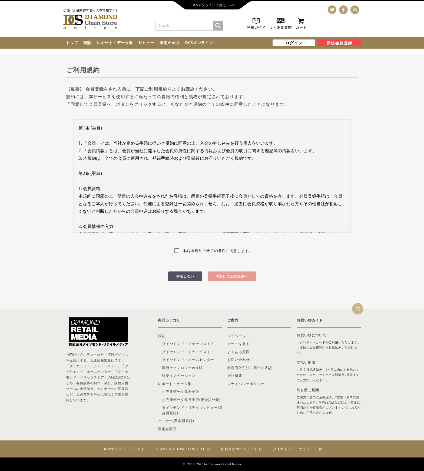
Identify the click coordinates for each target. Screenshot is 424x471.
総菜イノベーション (179, 375)
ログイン (293, 42)
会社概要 (234, 375)
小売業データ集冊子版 (180, 391)
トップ (72, 42)
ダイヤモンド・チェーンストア (188, 343)
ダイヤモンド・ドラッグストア (188, 351)
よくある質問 (238, 351)
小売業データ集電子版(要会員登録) (191, 399)
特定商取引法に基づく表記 (249, 367)
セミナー (146, 42)
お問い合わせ (238, 359)
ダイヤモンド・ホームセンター (188, 359)
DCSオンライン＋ (201, 42)
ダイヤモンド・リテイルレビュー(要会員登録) (192, 410)
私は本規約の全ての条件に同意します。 (218, 250)
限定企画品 (170, 42)
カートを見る (238, 343)
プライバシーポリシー (246, 383)
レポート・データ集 (115, 42)
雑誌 (87, 42)
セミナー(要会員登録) (176, 420)
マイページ (236, 335)
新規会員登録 (339, 42)
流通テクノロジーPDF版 (182, 367)
